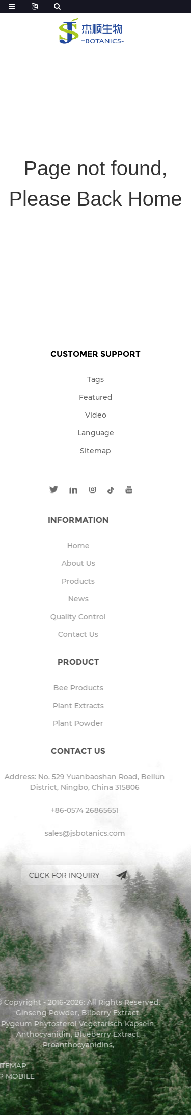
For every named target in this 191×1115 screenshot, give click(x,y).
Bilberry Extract (97, 1012)
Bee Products (65, 687)
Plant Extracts (65, 705)
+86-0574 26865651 (71, 810)
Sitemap (95, 450)
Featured (95, 397)
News (65, 598)
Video (95, 415)
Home (65, 545)
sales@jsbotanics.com (72, 833)
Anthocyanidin (30, 1034)
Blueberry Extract (93, 1034)
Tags (95, 379)
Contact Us (65, 634)
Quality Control (65, 616)
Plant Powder (65, 723)
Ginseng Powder (34, 1012)
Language (95, 432)
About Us (65, 563)
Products (64, 581)
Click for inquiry (51, 875)
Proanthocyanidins (64, 1044)
